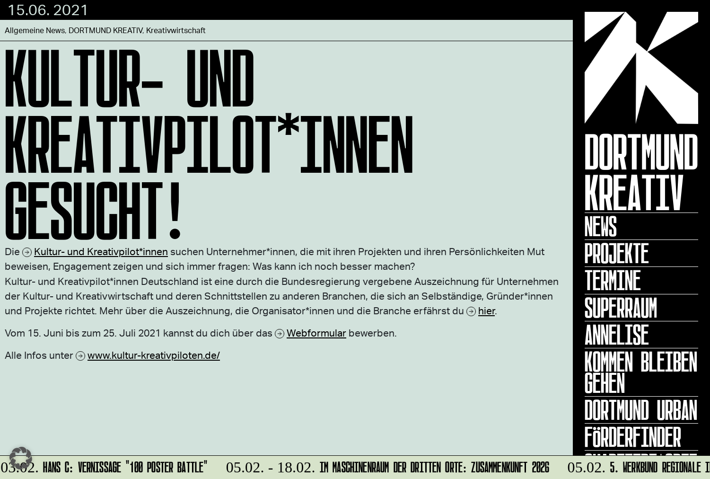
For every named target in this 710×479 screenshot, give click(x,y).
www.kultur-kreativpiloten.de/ (154, 354)
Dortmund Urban (641, 410)
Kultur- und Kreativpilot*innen (101, 251)
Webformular (316, 332)
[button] (21, 458)
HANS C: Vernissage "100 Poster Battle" (104, 465)
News (601, 226)
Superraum (621, 307)
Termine (613, 280)
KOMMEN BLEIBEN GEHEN (641, 372)
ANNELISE (617, 334)
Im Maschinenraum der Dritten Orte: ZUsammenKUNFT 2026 (386, 465)
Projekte (617, 253)
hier (486, 310)
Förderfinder (633, 437)
